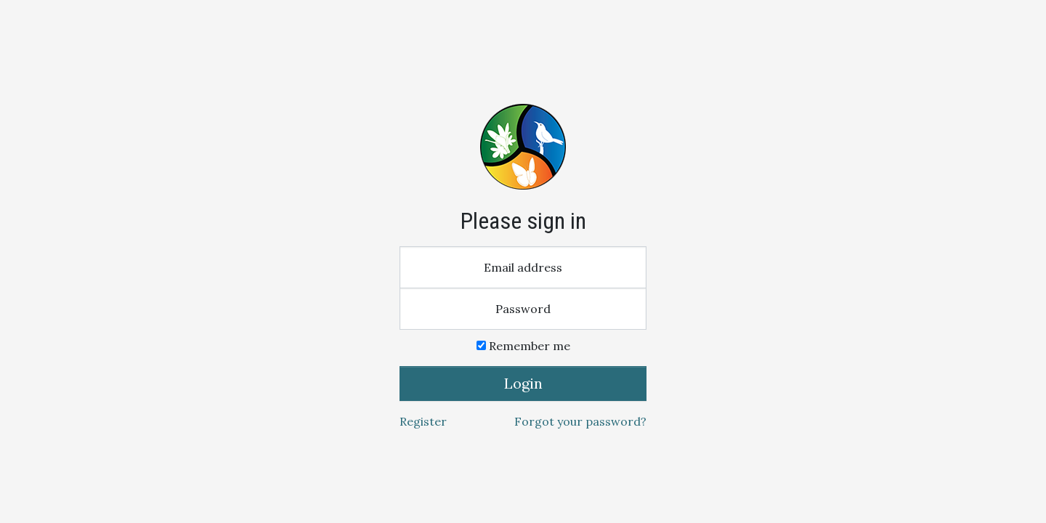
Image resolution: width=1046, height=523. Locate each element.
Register (423, 421)
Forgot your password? (580, 421)
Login (523, 383)
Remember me (523, 345)
